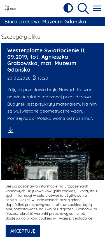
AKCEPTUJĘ (22, 231)
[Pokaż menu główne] (97, 8)
